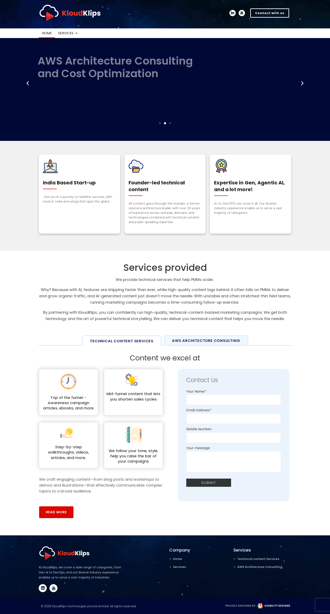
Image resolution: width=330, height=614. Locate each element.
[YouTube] (242, 13)
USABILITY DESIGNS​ (277, 605)
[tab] (122, 340)
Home (49, 33)
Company (179, 550)
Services (74, 33)
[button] (74, 33)
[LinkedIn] (232, 13)
